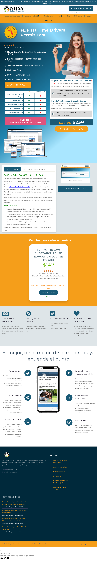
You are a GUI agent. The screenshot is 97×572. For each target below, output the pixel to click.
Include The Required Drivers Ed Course (68, 101)
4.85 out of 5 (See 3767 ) (48, 273)
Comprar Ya (71, 129)
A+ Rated (26, 79)
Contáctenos (57, 477)
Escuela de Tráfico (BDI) (60, 468)
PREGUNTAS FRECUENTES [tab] (39, 169)
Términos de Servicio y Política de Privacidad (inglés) (34, 544)
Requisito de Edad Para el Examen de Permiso (71, 81)
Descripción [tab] (13, 169)
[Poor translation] (6, 559)
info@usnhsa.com (11, 473)
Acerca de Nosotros (59, 472)
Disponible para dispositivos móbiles (82, 374)
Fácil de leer (81, 423)
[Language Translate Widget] (78, 12)
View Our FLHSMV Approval (18, 85)
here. (30, 219)
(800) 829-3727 (12, 470)
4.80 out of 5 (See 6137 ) (14, 47)
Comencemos (48, 292)
